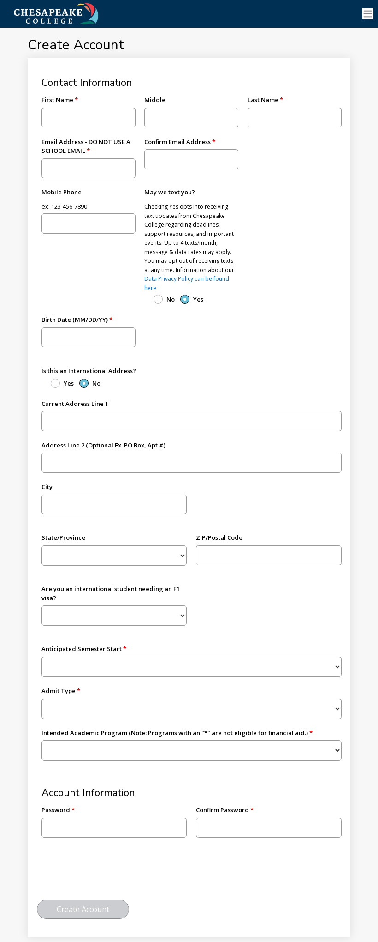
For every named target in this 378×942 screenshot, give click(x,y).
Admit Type (58, 691)
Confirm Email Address (177, 142)
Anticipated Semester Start (81, 649)
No (170, 299)
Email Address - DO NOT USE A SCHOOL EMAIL (85, 146)
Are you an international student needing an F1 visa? (110, 593)
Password (55, 810)
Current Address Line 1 (74, 403)
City (47, 487)
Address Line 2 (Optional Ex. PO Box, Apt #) (103, 445)
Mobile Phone (61, 192)
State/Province (63, 537)
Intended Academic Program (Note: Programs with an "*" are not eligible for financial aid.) (174, 733)
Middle (154, 100)
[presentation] (107, 872)
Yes (198, 299)
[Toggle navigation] (368, 14)
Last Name (263, 100)
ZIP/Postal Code (219, 537)
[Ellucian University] (71, 13)
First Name (57, 100)
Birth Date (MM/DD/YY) (74, 319)
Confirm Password (222, 810)
